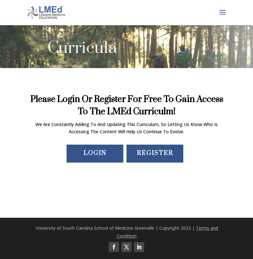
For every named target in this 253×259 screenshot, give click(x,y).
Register (155, 153)
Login (95, 153)
